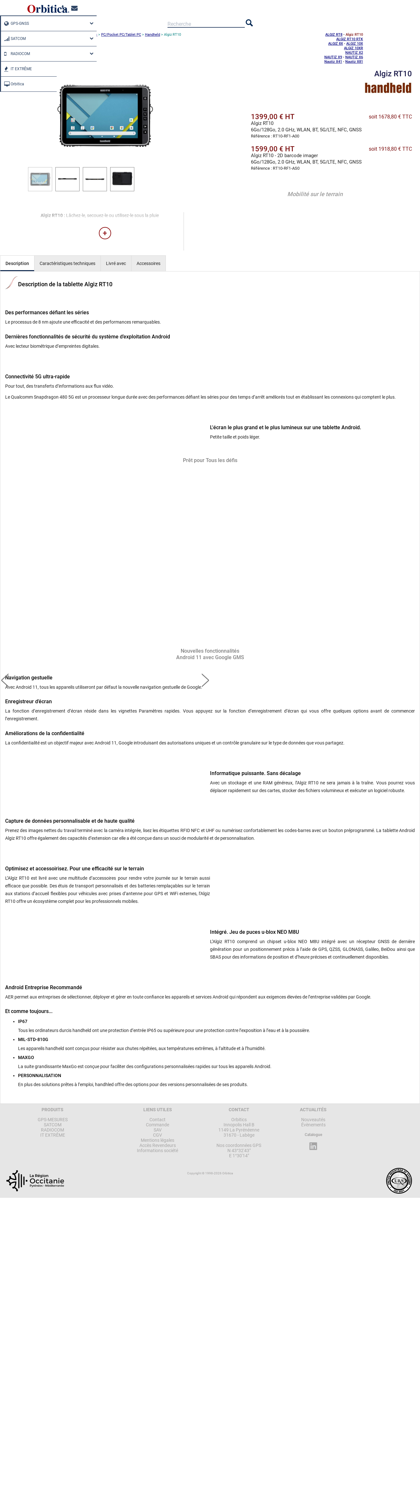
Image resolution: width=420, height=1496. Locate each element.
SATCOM (13, 38)
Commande (157, 1124)
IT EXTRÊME (16, 69)
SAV (158, 1129)
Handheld (152, 35)
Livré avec (116, 263)
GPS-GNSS (15, 23)
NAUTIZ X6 (354, 57)
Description (17, 263)
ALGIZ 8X (335, 44)
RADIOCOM (15, 54)
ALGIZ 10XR (353, 48)
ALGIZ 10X (354, 44)
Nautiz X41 (333, 62)
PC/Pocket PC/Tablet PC (121, 35)
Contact (157, 1119)
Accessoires (148, 263)
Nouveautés (313, 1119)
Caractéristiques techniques (67, 263)
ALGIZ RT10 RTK (349, 39)
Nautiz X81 (354, 62)
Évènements (313, 1124)
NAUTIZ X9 (333, 57)
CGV (157, 1135)
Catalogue (313, 1134)
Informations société (157, 1150)
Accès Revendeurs (157, 1145)
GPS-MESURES (53, 1119)
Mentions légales (157, 1140)
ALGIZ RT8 (333, 35)
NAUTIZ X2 (354, 53)
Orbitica (12, 84)
